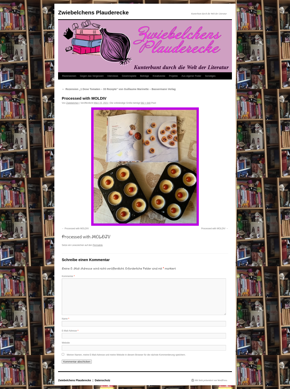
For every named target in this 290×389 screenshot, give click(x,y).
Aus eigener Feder (191, 76)
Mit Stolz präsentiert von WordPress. (211, 380)
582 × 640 (146, 103)
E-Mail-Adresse (70, 330)
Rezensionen (69, 76)
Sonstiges (210, 76)
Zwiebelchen (72, 103)
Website (66, 342)
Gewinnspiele (129, 76)
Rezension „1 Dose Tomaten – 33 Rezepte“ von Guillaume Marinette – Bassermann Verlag (119, 89)
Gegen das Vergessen (92, 76)
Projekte (173, 76)
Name (65, 318)
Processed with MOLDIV (77, 228)
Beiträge (144, 76)
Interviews (112, 76)
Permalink (97, 245)
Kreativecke (159, 76)
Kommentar (68, 276)
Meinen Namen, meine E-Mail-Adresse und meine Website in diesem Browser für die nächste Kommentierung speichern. (126, 355)
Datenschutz (102, 380)
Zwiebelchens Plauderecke (93, 12)
